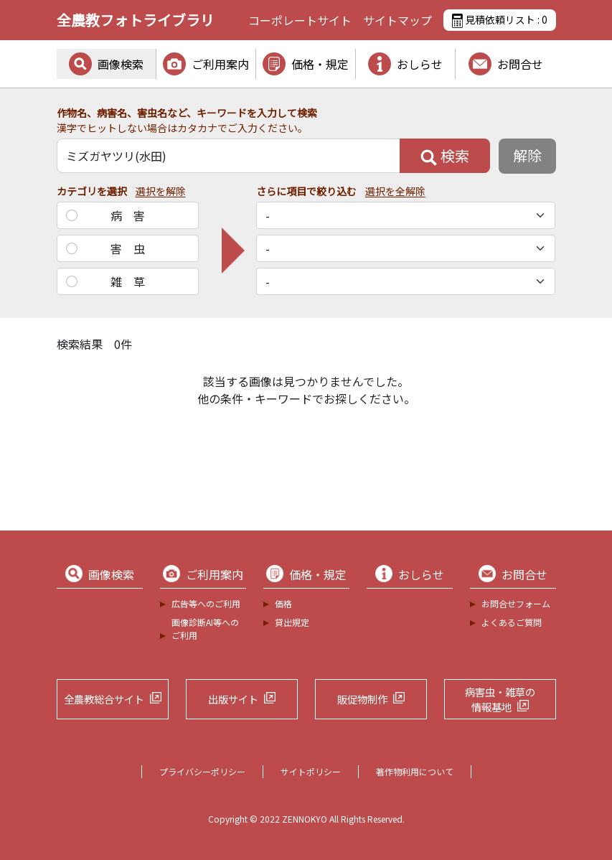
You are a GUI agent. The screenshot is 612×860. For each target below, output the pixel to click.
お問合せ (520, 64)
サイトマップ (397, 20)
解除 (527, 155)
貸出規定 (292, 622)
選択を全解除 (395, 191)
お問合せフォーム (515, 603)
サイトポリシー (311, 771)
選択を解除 (161, 191)
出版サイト (233, 698)
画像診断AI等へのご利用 (205, 628)
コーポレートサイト (300, 20)
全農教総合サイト (104, 698)
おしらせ (420, 64)
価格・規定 (320, 64)
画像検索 (120, 64)
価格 (283, 603)
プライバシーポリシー (202, 771)
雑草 (133, 281)
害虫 (133, 248)
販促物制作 (362, 698)
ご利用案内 (220, 64)
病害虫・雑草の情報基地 (500, 699)
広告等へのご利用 (205, 603)
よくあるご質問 (511, 622)
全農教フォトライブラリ (136, 19)
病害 (133, 215)
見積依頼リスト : (499, 20)
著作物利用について (414, 771)
